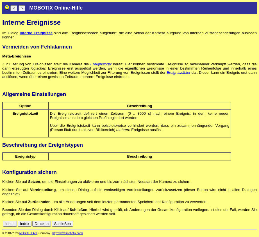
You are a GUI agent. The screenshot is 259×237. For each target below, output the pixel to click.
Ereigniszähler (178, 72)
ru (254, 224)
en (229, 224)
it (245, 224)
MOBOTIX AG (28, 233)
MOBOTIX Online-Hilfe (56, 8)
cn (217, 224)
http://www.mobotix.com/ (68, 233)
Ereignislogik (101, 64)
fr (240, 224)
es (235, 224)
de (223, 224)
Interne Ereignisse (36, 33)
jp (248, 224)
